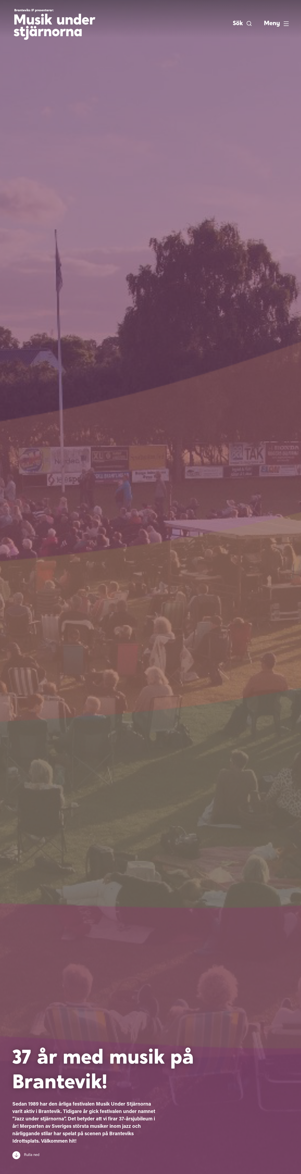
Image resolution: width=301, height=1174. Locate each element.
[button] (242, 23)
